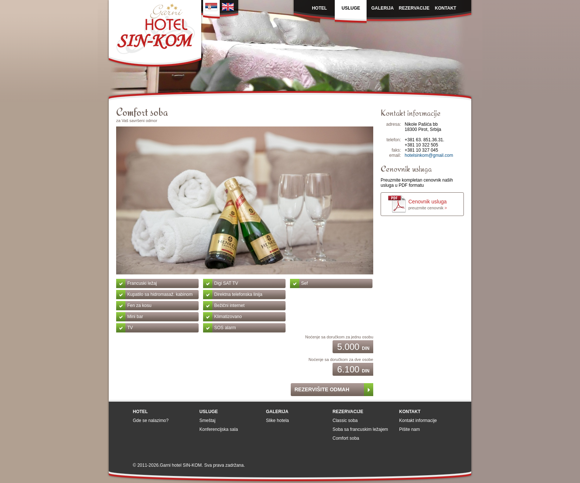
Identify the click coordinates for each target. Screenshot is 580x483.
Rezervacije (348, 411)
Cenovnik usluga (427, 204)
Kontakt (410, 411)
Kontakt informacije (418, 420)
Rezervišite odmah (321, 389)
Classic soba (345, 420)
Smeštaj (207, 420)
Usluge (208, 411)
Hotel (140, 411)
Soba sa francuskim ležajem (360, 429)
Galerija (277, 411)
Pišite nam (409, 429)
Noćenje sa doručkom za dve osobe (340, 359)
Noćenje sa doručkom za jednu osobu (339, 337)
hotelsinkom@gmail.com (429, 155)
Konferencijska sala (218, 429)
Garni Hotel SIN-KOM (155, 34)
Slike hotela (277, 420)
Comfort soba (346, 438)
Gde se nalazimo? (151, 420)
